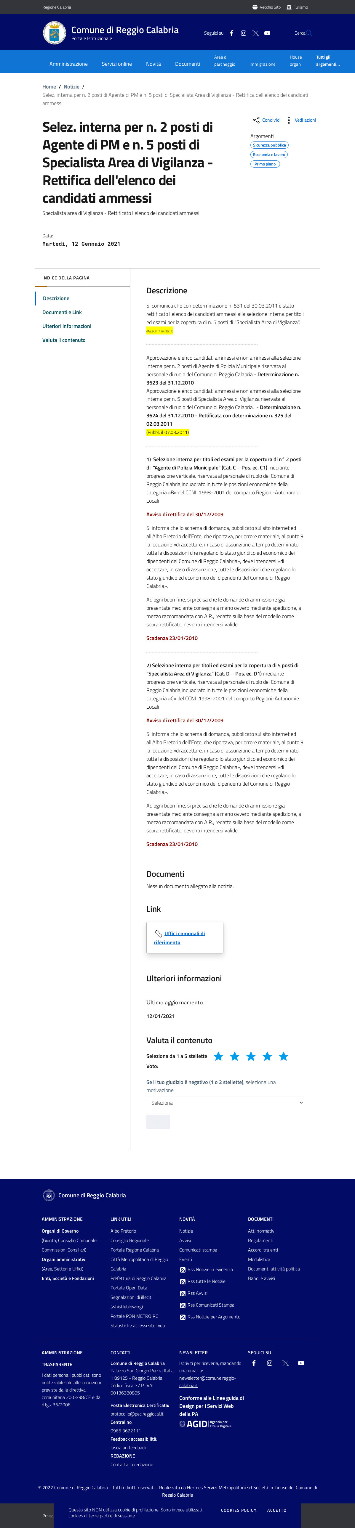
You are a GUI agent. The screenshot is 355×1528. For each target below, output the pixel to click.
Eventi (185, 1259)
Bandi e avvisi (261, 1278)
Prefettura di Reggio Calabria (139, 1278)
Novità (187, 1219)
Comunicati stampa (198, 1250)
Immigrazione (263, 64)
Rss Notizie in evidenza (206, 1270)
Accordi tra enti (263, 1250)
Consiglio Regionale (130, 1240)
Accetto (277, 1510)
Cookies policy (239, 1510)
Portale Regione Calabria (135, 1250)
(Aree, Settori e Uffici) (64, 1264)
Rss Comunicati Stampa (206, 1305)
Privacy (49, 1516)
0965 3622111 (126, 1430)
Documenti (261, 1219)
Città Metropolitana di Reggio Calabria (139, 1264)
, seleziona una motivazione (211, 1086)
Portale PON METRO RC (134, 1316)
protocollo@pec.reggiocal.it (137, 1414)
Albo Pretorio (123, 1231)
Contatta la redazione (132, 1464)
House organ (296, 60)
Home (49, 87)
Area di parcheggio (224, 60)
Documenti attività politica (274, 1269)
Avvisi (185, 1240)
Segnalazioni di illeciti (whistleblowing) (131, 1302)
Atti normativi (261, 1231)
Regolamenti (260, 1240)
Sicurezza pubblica (269, 144)
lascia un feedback (129, 1447)
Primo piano (265, 163)
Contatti (120, 1352)
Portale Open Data (129, 1287)
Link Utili (121, 1219)
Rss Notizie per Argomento (209, 1317)
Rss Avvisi (193, 1293)
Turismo (301, 7)
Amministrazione (62, 1219)
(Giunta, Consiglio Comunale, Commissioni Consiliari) (69, 1241)
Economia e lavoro (269, 153)
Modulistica (259, 1259)
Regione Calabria (56, 7)
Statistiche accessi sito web (138, 1325)
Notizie (71, 87)
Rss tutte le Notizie (202, 1282)
